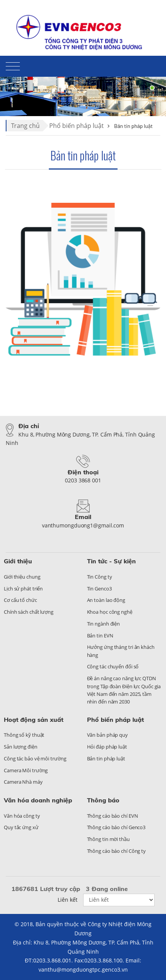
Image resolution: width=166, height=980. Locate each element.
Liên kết (67, 899)
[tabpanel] (83, 87)
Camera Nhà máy (23, 781)
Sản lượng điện (20, 746)
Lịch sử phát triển (23, 588)
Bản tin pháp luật (83, 155)
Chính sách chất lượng (28, 611)
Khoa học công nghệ (109, 611)
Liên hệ (121, 13)
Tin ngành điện (103, 623)
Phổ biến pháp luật (76, 125)
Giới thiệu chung (22, 576)
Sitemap (149, 13)
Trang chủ (25, 125)
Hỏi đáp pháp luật (107, 746)
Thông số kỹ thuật (24, 734)
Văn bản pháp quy (107, 734)
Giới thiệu (18, 561)
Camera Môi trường (26, 770)
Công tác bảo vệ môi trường (35, 758)
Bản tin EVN (100, 635)
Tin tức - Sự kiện (111, 561)
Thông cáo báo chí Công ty (116, 850)
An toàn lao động (106, 600)
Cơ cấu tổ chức (20, 600)
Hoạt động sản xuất (33, 719)
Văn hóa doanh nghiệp (38, 800)
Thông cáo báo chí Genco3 (116, 827)
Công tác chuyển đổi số (113, 666)
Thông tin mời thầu (108, 839)
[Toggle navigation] (13, 67)
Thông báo (103, 800)
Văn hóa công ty (22, 815)
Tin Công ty (99, 576)
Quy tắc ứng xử (21, 827)
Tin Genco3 (99, 588)
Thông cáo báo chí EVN (112, 815)
